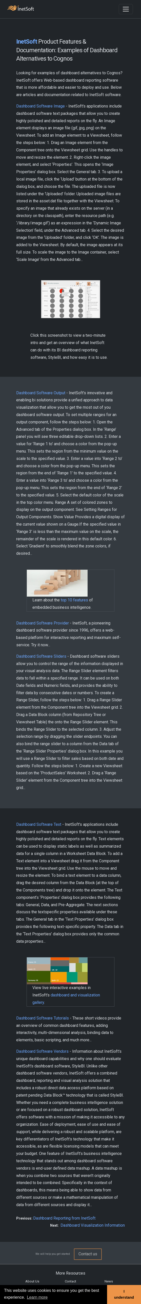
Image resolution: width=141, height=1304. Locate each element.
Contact (70, 1281)
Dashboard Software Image (40, 106)
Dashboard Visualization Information (93, 1225)
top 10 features (74, 600)
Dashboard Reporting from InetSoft (64, 1218)
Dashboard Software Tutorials (42, 1018)
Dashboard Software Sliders (41, 656)
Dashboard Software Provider (42, 623)
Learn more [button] (37, 1297)
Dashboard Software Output (40, 392)
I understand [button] (124, 1294)
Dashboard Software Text (38, 824)
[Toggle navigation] (126, 9)
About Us (32, 1281)
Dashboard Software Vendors (42, 1051)
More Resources (70, 1273)
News (109, 1281)
